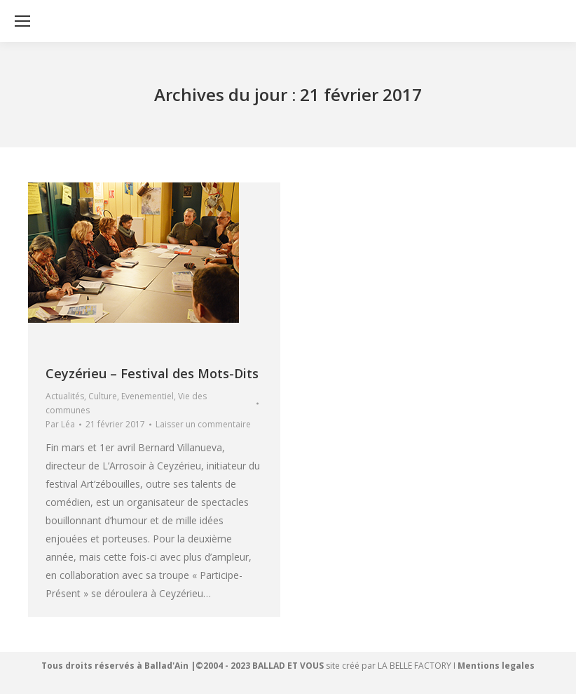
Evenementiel (147, 396)
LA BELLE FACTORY (414, 666)
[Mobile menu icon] (22, 21)
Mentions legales (496, 666)
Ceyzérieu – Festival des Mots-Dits (152, 373)
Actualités (65, 396)
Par (60, 424)
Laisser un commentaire (203, 424)
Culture (102, 396)
